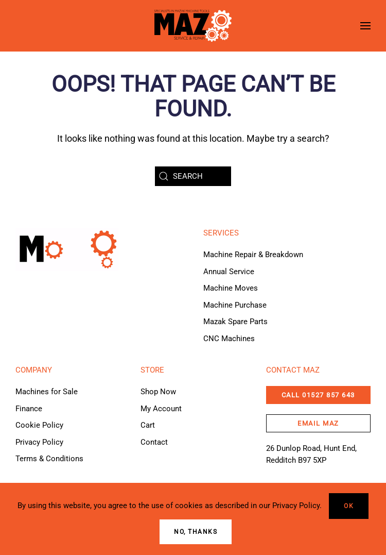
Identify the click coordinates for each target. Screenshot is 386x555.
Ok (349, 506)
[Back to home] (193, 26)
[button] (365, 26)
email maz (318, 423)
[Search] (193, 176)
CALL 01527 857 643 (318, 395)
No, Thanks (195, 531)
